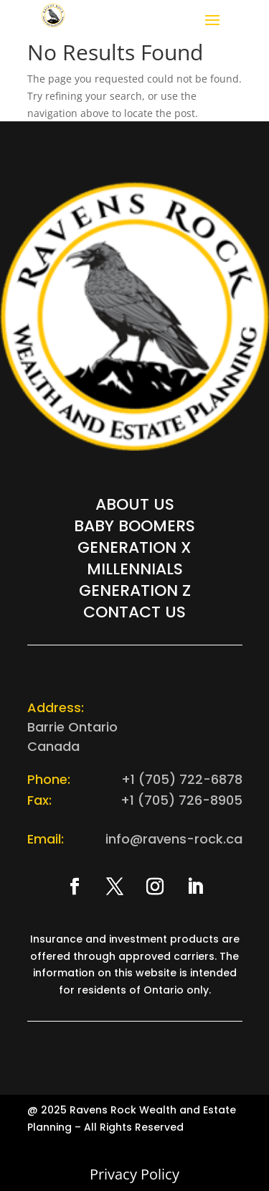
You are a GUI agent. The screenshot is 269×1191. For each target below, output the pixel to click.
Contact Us (134, 615)
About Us (134, 507)
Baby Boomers (134, 529)
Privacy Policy (134, 1174)
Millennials (135, 572)
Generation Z (135, 594)
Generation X (134, 551)
